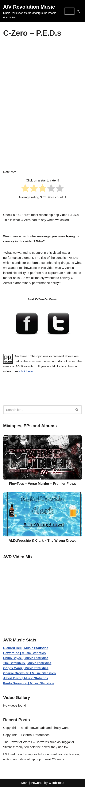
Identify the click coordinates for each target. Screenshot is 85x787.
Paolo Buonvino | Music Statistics (28, 683)
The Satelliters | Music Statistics (27, 663)
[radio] (25, 188)
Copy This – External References (26, 735)
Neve (24, 782)
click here (26, 371)
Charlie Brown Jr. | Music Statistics (29, 673)
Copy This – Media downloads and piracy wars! (36, 727)
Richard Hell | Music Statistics (25, 648)
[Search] (78, 11)
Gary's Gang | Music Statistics (26, 668)
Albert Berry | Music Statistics (25, 678)
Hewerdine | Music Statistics (24, 653)
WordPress (56, 782)
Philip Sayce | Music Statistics (25, 658)
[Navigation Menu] (69, 11)
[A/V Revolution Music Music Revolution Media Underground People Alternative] (30, 11)
